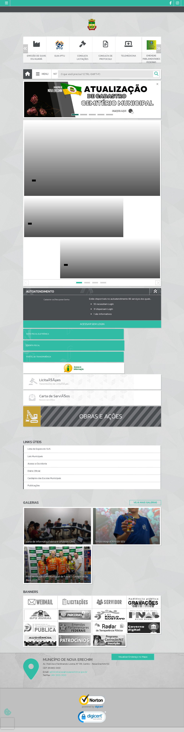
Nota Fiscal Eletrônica (37, 292)
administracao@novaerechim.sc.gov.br (68, 611)
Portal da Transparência (38, 304)
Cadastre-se (49, 258)
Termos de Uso (92, 725)
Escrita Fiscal (102, 292)
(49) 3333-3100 (58, 615)
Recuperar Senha (62, 258)
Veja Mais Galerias (144, 442)
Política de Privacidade (92, 728)
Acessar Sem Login (92, 283)
